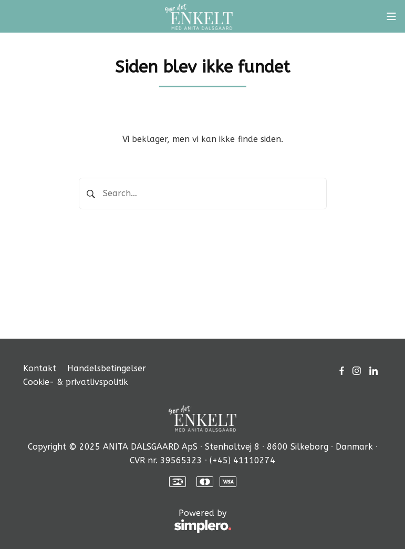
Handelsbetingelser (106, 368)
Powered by (127, 521)
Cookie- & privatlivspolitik (75, 382)
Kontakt (39, 368)
